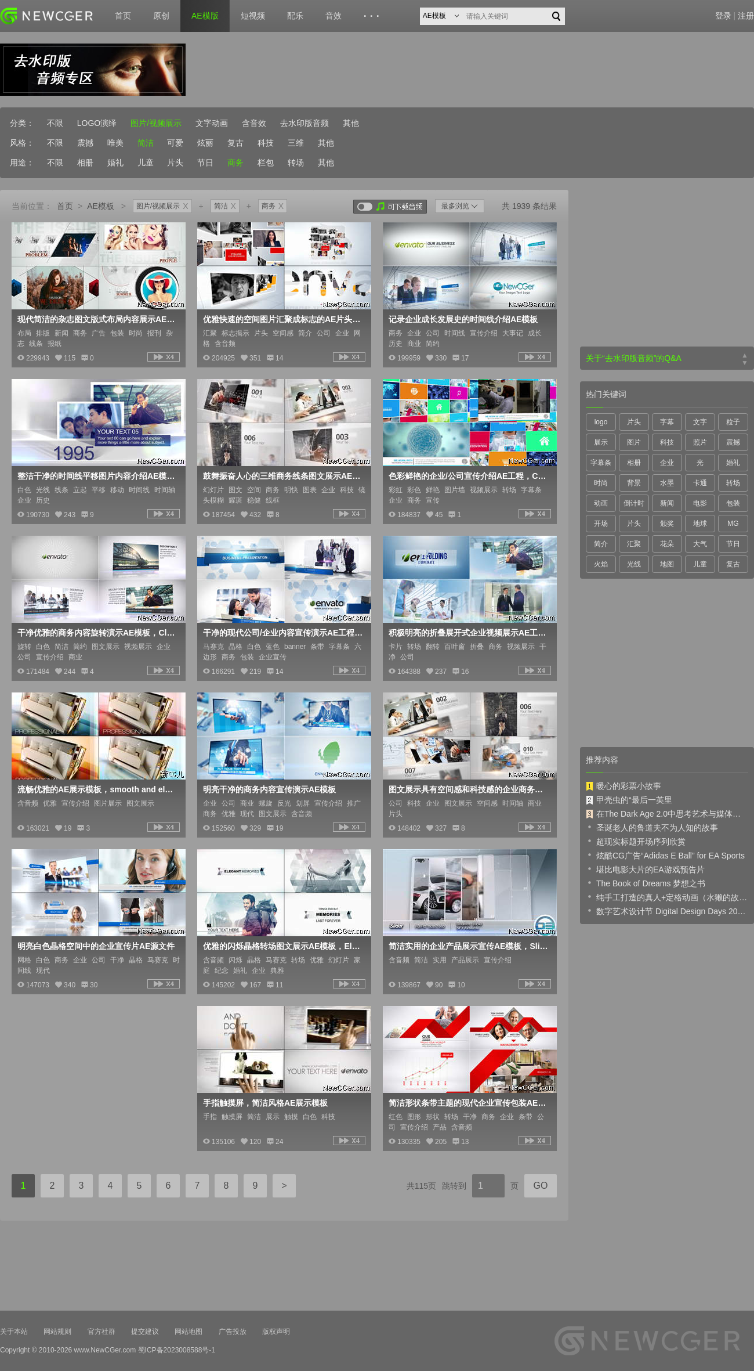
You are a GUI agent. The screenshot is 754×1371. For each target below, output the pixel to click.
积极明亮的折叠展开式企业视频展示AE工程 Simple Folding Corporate (469, 632)
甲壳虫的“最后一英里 (629, 799)
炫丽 (205, 142)
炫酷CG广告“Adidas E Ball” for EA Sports (665, 855)
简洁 (145, 142)
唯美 (115, 142)
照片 (700, 442)
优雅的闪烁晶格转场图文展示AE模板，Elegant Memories (283, 946)
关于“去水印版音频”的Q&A (634, 358)
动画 (601, 503)
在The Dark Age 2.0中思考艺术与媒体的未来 (667, 813)
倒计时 (634, 503)
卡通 (700, 483)
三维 (296, 142)
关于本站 (14, 1331)
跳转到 (454, 1185)
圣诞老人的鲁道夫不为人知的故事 (652, 827)
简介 (601, 544)
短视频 (253, 15)
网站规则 (57, 1331)
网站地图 (188, 1331)
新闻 (667, 503)
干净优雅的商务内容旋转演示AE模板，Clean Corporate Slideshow (97, 632)
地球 (700, 523)
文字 (700, 422)
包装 (733, 503)
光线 (634, 564)
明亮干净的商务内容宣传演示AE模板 (269, 789)
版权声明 (276, 1331)
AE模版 (205, 15)
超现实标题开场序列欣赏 (636, 841)
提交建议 (145, 1331)
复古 (235, 142)
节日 (205, 162)
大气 (700, 544)
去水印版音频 (304, 123)
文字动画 (211, 123)
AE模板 (100, 206)
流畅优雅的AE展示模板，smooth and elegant (97, 789)
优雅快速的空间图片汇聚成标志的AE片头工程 (283, 319)
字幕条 (600, 463)
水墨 (667, 483)
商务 (235, 162)
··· (373, 16)
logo (601, 422)
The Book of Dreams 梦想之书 (645, 883)
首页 (123, 15)
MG (732, 523)
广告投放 (232, 1331)
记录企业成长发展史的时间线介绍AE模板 (463, 319)
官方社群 (101, 1331)
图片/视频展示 (156, 123)
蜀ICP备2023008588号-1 (176, 1350)
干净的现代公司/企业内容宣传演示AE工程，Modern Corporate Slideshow (283, 632)
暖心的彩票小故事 (623, 786)
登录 (723, 15)
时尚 (601, 483)
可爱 (175, 142)
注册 (746, 15)
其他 (351, 123)
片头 (175, 162)
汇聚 (634, 544)
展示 (601, 442)
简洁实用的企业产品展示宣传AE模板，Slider (469, 946)
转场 (296, 162)
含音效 (254, 123)
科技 (266, 142)
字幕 (667, 422)
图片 (634, 442)
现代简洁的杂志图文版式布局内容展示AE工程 (97, 319)
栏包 (266, 162)
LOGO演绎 (97, 123)
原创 (161, 15)
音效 (333, 15)
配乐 (295, 15)
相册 (85, 162)
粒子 (733, 422)
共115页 (421, 1185)
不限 (55, 123)
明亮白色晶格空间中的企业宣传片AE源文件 (96, 946)
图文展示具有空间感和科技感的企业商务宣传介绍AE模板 (469, 789)
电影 (700, 503)
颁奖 (667, 523)
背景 (634, 483)
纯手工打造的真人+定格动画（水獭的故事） (667, 897)
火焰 (601, 564)
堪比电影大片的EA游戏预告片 (645, 869)
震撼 (85, 142)
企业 (667, 463)
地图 (667, 564)
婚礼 (115, 162)
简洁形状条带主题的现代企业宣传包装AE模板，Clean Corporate (469, 1102)
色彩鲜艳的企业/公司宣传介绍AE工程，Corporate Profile (469, 476)
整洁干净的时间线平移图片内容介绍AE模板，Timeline (97, 476)
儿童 (145, 162)
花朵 (667, 544)
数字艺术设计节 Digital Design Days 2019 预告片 (667, 910)
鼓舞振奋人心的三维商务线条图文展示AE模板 (283, 476)
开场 (601, 523)
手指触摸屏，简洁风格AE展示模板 (265, 1102)
